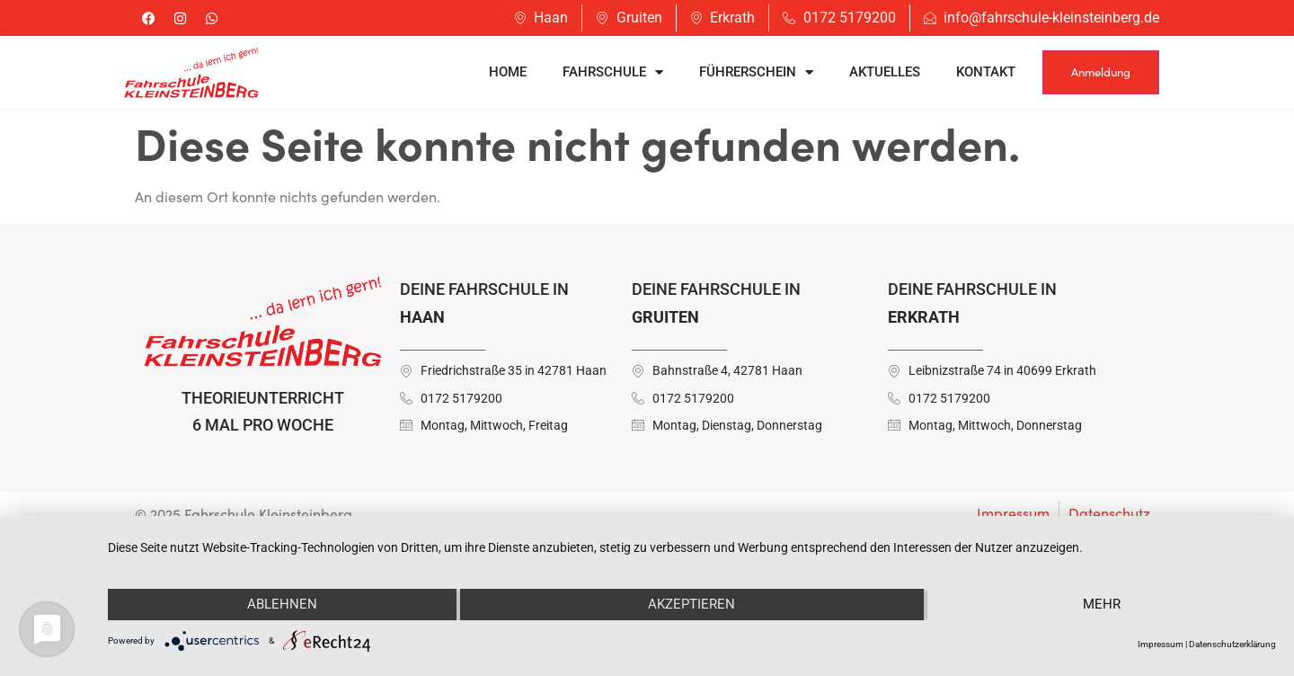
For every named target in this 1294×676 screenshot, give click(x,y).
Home (508, 72)
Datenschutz (1109, 512)
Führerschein (756, 72)
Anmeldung (1100, 72)
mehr (1102, 604)
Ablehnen (282, 604)
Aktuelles (884, 72)
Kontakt (985, 72)
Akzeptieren (691, 604)
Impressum (1013, 512)
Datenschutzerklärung (1232, 644)
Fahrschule (613, 72)
